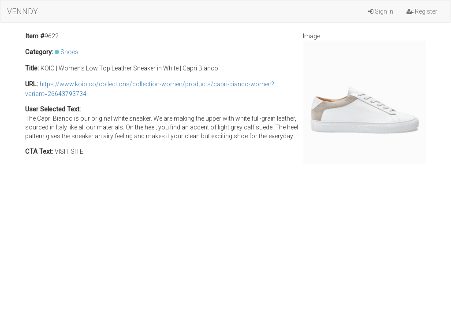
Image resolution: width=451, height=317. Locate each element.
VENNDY (22, 11)
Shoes (69, 51)
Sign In (380, 11)
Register (421, 11)
